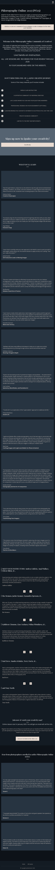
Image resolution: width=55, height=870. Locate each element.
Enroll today (27, 145)
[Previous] (24, 591)
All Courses (30, 864)
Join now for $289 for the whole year (27, 738)
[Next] (31, 591)
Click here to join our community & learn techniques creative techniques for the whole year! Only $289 (27, 27)
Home (23, 864)
